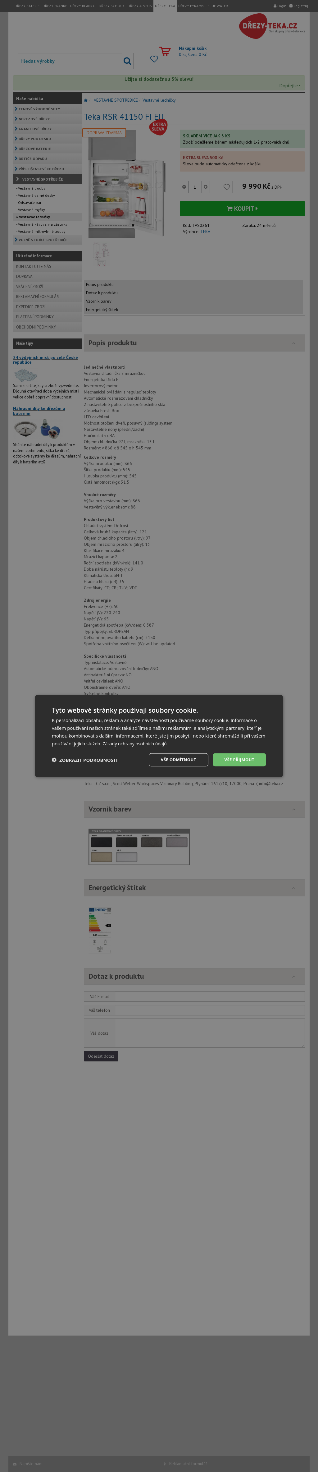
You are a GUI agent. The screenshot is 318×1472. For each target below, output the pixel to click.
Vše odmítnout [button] (175, 759)
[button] (85, 760)
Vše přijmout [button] (238, 759)
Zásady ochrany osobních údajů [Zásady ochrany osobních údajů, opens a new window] (137, 743)
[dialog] (159, 736)
